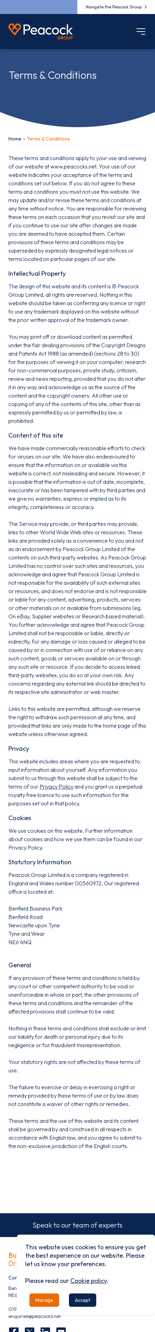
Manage (44, 1300)
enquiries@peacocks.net (34, 1316)
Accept (82, 1300)
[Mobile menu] (141, 31)
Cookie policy (88, 1281)
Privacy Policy (56, 786)
